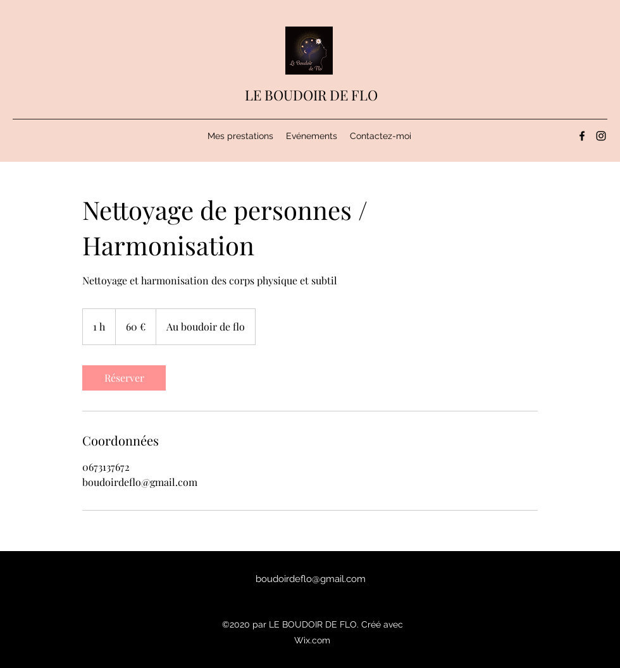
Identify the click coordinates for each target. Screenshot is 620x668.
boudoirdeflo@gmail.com (311, 579)
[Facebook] (582, 136)
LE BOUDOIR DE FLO (311, 94)
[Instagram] (601, 136)
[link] (124, 378)
